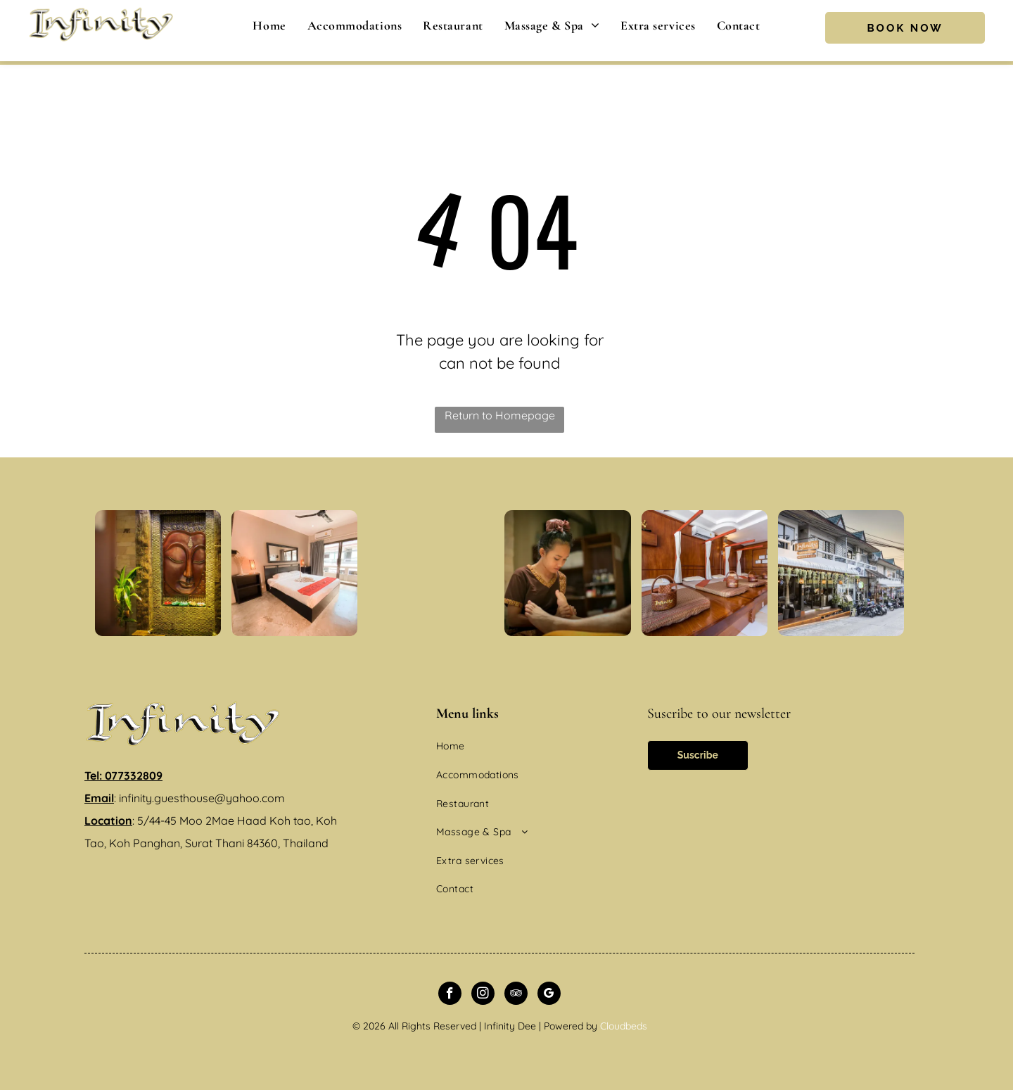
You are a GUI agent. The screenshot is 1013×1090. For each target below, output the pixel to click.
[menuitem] (269, 25)
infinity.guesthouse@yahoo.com (202, 798)
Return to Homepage (500, 415)
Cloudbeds (623, 1026)
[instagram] (483, 995)
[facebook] (449, 995)
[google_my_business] (549, 995)
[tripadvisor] (516, 995)
